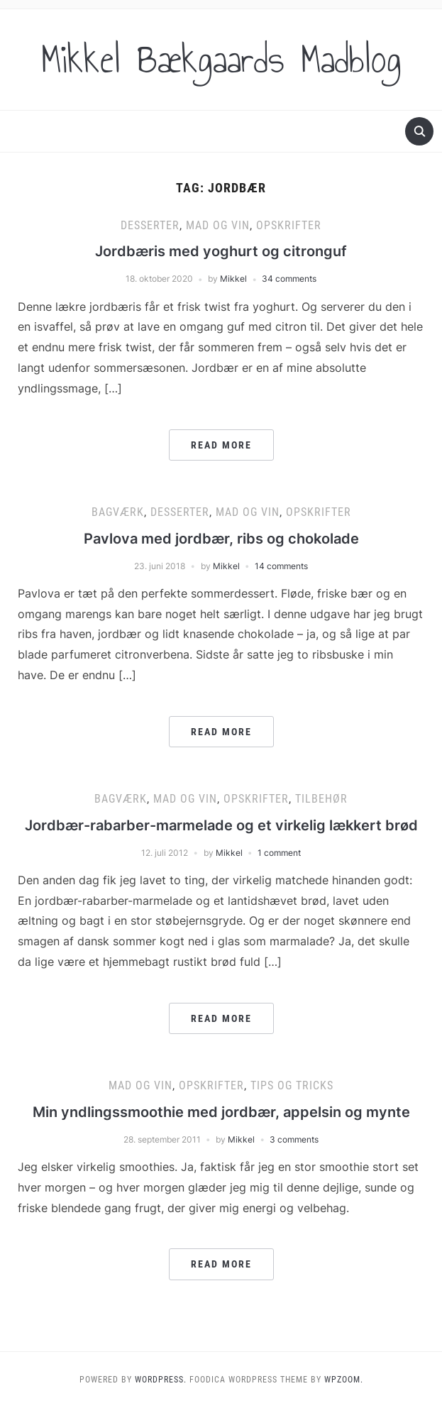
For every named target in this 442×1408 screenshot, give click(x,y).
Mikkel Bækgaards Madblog (221, 59)
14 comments (281, 566)
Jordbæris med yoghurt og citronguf (221, 251)
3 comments (294, 1139)
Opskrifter (288, 225)
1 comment (279, 852)
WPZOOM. (343, 1380)
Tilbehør (321, 798)
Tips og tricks (291, 1085)
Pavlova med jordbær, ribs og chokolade (221, 538)
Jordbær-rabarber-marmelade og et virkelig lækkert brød (221, 825)
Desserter (150, 225)
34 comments (289, 278)
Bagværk (118, 512)
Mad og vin (218, 225)
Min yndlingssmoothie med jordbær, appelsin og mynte (221, 1112)
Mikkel (233, 278)
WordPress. (161, 1380)
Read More (221, 445)
